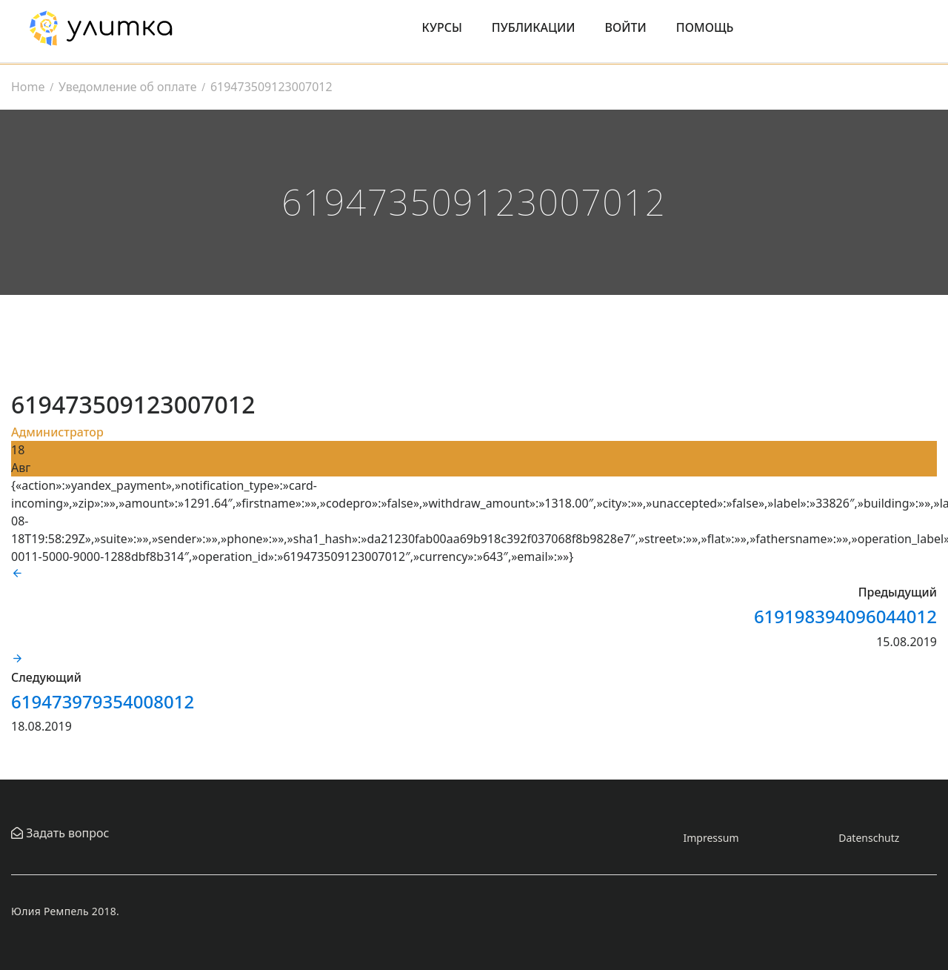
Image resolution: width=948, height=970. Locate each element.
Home (28, 87)
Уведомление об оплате (127, 87)
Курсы (442, 27)
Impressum (710, 838)
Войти (626, 27)
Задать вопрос (66, 833)
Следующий (46, 677)
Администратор (57, 432)
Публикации (533, 27)
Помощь (705, 27)
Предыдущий (897, 592)
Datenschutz (868, 838)
